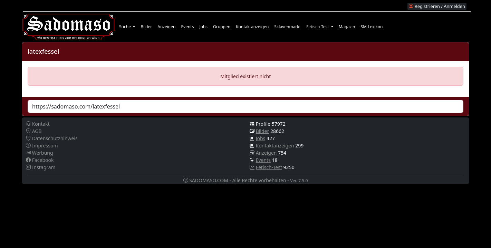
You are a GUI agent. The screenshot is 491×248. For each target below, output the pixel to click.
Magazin (347, 27)
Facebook (40, 160)
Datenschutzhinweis (52, 138)
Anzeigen (166, 27)
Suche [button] (125, 27)
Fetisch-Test (269, 167)
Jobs (203, 27)
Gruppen (221, 27)
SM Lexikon (372, 27)
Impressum (42, 145)
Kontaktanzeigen (252, 27)
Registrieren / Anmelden (437, 6)
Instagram (41, 167)
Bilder (146, 27)
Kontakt (38, 124)
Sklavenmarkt (287, 27)
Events (187, 27)
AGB (34, 131)
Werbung (39, 152)
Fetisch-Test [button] (318, 27)
